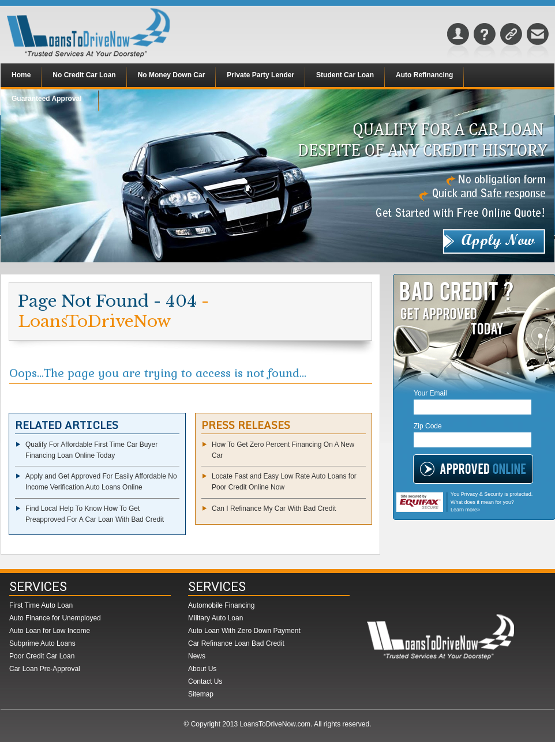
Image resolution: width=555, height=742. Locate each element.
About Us (458, 42)
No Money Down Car (171, 75)
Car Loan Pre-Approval (44, 669)
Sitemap (511, 42)
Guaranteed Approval (47, 99)
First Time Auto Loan (41, 605)
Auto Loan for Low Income (49, 631)
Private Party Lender (260, 75)
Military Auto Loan (215, 618)
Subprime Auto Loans (42, 643)
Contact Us (538, 42)
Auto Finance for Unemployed (55, 618)
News (196, 656)
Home (21, 75)
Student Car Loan (345, 75)
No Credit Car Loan (83, 75)
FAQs (485, 42)
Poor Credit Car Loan (41, 656)
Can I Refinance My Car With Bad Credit (274, 508)
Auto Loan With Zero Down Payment (244, 631)
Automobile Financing (221, 605)
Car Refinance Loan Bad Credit (236, 643)
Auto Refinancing (424, 75)
